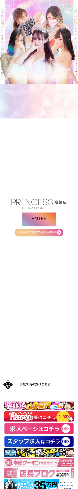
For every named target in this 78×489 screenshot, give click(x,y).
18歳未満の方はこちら (35, 384)
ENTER (39, 219)
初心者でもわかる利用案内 (37, 232)
